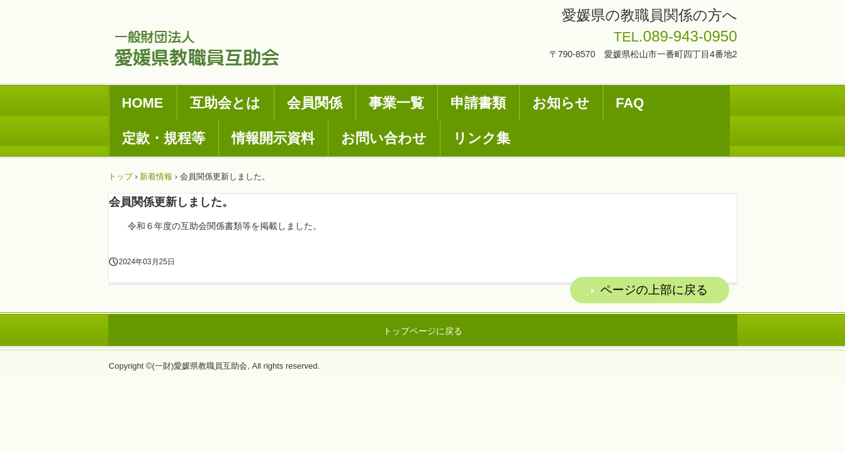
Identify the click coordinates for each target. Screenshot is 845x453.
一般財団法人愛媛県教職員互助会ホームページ (196, 48)
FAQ (630, 103)
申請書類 (478, 103)
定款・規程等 (163, 138)
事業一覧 (396, 103)
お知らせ (561, 103)
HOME (143, 103)
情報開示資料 (273, 138)
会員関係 (314, 103)
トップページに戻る (422, 331)
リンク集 (481, 138)
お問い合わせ (384, 138)
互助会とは (225, 103)
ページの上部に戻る (654, 289)
